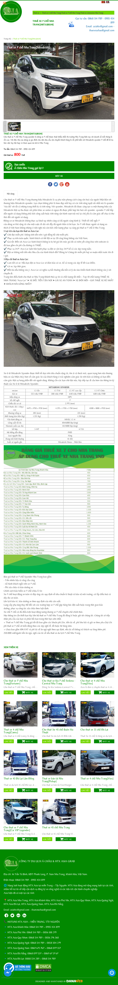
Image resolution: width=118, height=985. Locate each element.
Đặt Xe (59, 175)
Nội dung (10, 193)
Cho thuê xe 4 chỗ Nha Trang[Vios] (93, 682)
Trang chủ (7, 38)
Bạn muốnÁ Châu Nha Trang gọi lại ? (28, 166)
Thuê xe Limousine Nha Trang (92, 12)
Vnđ (23, 154)
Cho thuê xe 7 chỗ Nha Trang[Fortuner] (16, 682)
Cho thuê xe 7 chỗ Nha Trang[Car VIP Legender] (17, 829)
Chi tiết (9, 692)
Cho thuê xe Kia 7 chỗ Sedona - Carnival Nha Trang (58, 682)
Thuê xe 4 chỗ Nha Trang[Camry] (14, 731)
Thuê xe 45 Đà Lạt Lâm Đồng (19, 778)
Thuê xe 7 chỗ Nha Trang (70, 12)
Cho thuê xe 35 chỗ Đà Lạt (94, 729)
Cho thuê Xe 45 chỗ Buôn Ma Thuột (57, 731)
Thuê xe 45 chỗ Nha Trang (56, 827)
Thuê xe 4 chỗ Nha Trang (51, 12)
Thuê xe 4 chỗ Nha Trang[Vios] (97, 778)
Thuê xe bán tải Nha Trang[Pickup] (52, 780)
